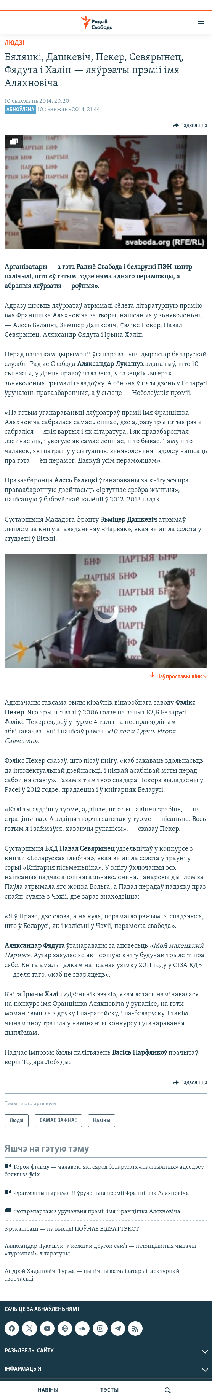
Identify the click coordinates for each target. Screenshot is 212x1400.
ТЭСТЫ (109, 1390)
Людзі (14, 43)
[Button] (190, 125)
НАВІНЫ (48, 1390)
